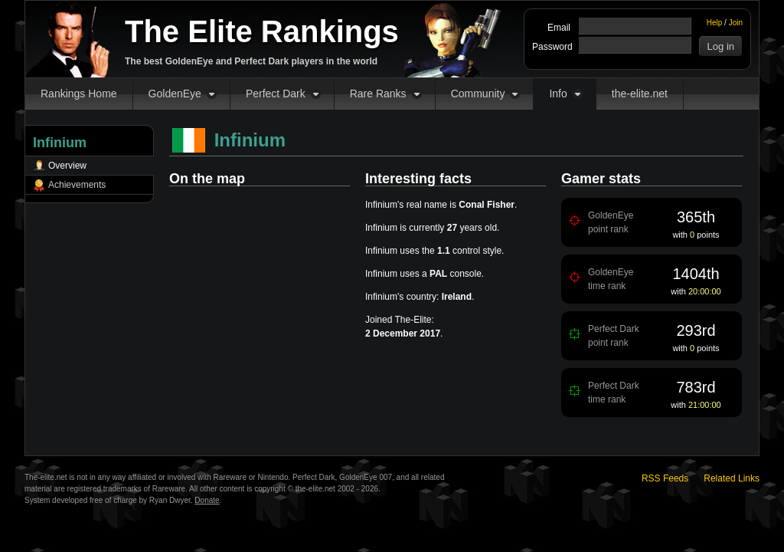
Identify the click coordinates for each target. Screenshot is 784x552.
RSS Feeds (665, 478)
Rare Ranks (378, 93)
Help (715, 22)
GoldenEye (175, 93)
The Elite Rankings (262, 31)
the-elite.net (640, 93)
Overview (67, 165)
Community (478, 93)
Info (558, 93)
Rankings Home (79, 93)
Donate (206, 500)
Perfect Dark (275, 93)
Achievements (77, 184)
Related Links (732, 478)
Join (736, 22)
